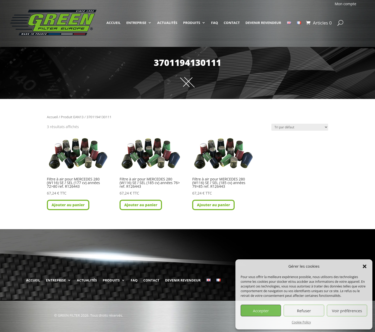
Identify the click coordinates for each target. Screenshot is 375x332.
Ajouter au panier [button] (68, 204)
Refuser (304, 310)
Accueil (52, 117)
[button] (364, 266)
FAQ (214, 22)
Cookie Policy (301, 322)
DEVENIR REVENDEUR (263, 22)
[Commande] (299, 127)
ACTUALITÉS (167, 22)
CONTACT (232, 22)
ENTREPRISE (136, 22)
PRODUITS (191, 22)
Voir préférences (347, 310)
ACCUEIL (114, 22)
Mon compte (345, 4)
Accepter (261, 310)
